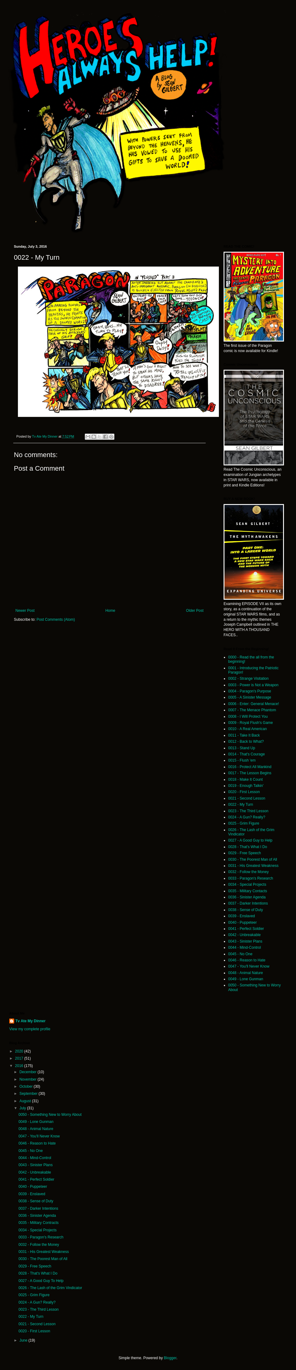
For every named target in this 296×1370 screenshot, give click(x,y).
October (26, 1086)
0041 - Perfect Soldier (246, 929)
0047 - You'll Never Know (248, 966)
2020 (19, 1051)
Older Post (195, 610)
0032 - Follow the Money (248, 872)
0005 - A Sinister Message (249, 697)
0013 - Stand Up (241, 748)
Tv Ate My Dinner (30, 1021)
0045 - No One (240, 954)
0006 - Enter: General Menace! (253, 704)
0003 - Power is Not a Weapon (253, 685)
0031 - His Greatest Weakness (253, 866)
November (28, 1079)
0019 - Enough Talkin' (246, 786)
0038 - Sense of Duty (245, 910)
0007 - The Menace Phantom (252, 710)
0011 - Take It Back (244, 735)
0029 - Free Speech (244, 853)
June (23, 1340)
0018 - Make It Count (245, 779)
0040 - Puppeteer (242, 922)
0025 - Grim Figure (243, 823)
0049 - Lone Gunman (245, 979)
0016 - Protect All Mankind (249, 767)
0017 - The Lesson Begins (249, 773)
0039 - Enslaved (241, 916)
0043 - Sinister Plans (245, 941)
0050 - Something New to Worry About (50, 1114)
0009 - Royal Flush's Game (250, 723)
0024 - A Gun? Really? (246, 817)
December (28, 1072)
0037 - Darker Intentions (248, 903)
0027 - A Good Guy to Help (250, 840)
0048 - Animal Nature (245, 973)
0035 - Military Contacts (247, 891)
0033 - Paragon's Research (250, 878)
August (25, 1101)
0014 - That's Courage (246, 754)
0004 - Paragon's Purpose (249, 691)
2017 (19, 1058)
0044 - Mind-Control (244, 947)
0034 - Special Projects (247, 884)
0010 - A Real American (247, 729)
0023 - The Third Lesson (248, 811)
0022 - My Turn (240, 804)
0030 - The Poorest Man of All (252, 859)
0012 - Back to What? (246, 741)
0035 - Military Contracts (38, 1223)
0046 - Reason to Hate (246, 960)
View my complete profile (29, 1029)
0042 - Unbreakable (244, 935)
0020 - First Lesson (244, 792)
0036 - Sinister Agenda (246, 897)
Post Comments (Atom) (55, 619)
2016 (19, 1066)
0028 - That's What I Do (247, 847)
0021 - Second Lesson (246, 798)
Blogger (170, 1358)
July (23, 1108)
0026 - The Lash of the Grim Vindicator (50, 1288)
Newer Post (25, 610)
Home (110, 610)
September (29, 1093)
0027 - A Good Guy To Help (41, 1281)
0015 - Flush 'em (242, 760)
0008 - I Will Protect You (248, 716)
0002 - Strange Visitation (248, 678)
